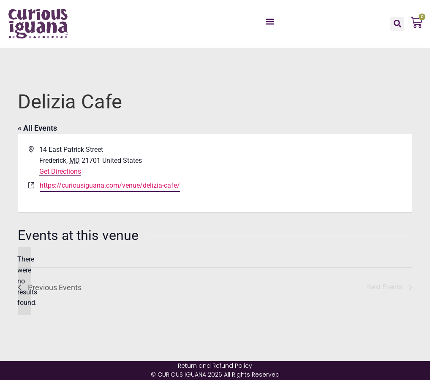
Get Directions (60, 171)
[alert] (24, 281)
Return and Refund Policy (215, 365)
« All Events (37, 128)
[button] (270, 22)
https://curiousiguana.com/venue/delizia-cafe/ (110, 185)
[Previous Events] (50, 287)
